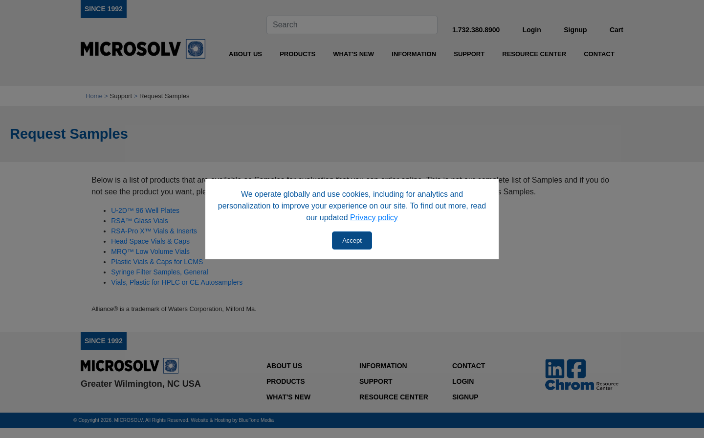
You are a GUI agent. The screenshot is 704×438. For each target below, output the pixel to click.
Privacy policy (374, 217)
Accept (352, 240)
